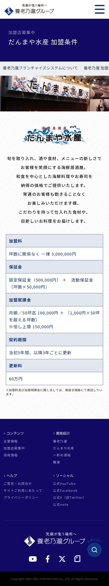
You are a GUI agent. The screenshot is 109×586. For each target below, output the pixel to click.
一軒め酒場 (62, 454)
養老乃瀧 (60, 441)
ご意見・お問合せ (18, 483)
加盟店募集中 (14, 448)
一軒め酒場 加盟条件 (67, 68)
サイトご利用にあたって (23, 490)
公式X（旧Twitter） (70, 497)
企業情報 (11, 441)
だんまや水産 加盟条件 (23, 68)
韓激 (56, 462)
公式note (61, 504)
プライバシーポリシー (21, 497)
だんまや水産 (63, 448)
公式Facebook (65, 490)
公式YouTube (64, 483)
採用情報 (11, 454)
